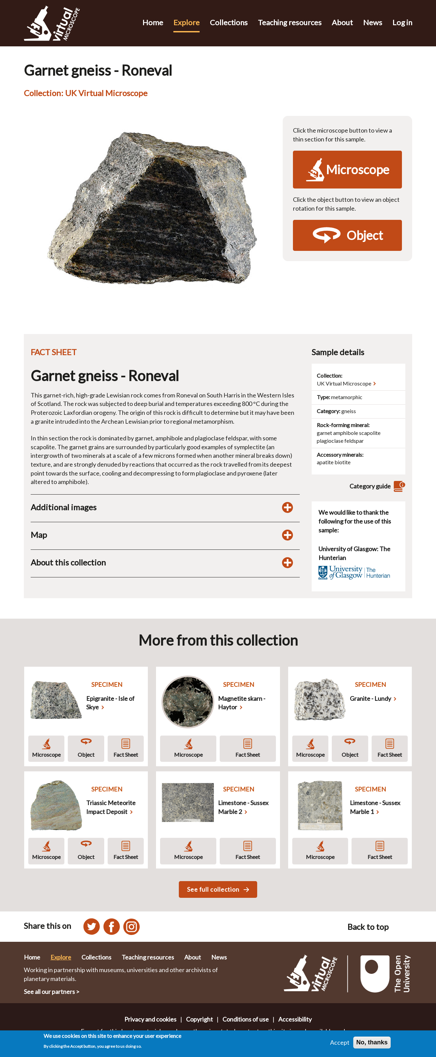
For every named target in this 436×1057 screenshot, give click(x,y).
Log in (402, 22)
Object (86, 754)
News (372, 22)
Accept (339, 1042)
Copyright (199, 1019)
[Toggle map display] (287, 535)
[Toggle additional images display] (287, 507)
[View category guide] (398, 486)
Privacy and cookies (150, 1019)
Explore (186, 22)
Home (152, 22)
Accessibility (295, 1019)
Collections (229, 22)
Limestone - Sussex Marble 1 (375, 807)
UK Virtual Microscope (344, 383)
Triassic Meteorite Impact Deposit (111, 807)
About (342, 22)
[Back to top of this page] (403, 926)
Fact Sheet (125, 754)
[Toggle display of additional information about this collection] (287, 562)
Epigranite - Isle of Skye (110, 703)
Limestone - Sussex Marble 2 (243, 807)
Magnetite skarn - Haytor (241, 703)
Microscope (46, 754)
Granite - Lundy (370, 698)
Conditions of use (245, 1019)
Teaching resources (290, 22)
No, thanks (372, 1042)
